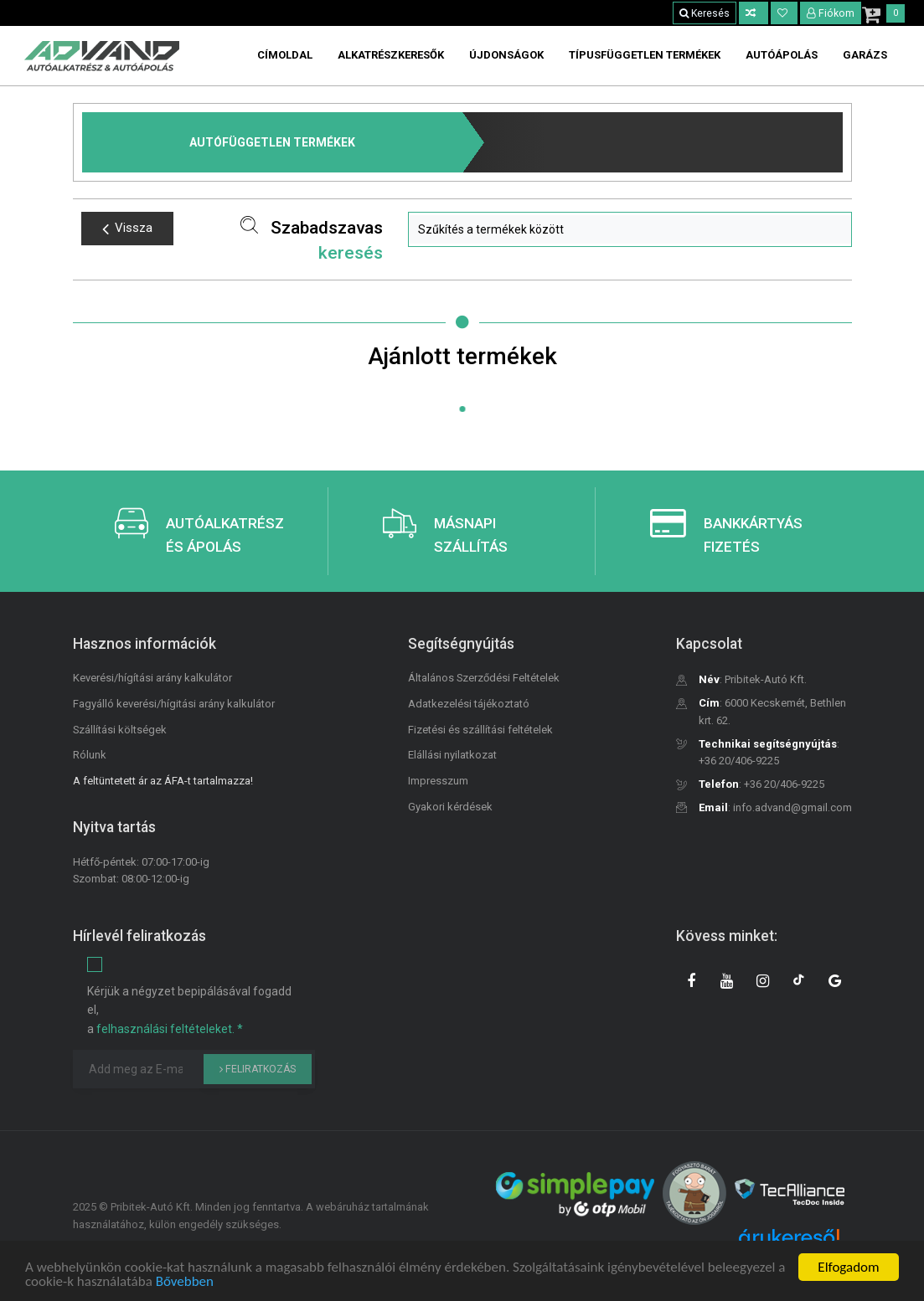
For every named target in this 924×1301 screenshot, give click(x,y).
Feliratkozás (257, 1069)
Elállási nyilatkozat (452, 754)
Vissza (127, 228)
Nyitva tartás (114, 827)
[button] (630, 229)
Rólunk (89, 754)
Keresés (704, 13)
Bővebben (185, 1281)
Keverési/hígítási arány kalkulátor (152, 677)
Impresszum (438, 780)
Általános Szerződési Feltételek (484, 677)
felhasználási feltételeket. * (169, 1029)
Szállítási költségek (120, 729)
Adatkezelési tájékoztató (468, 703)
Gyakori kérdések (450, 806)
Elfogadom (848, 1267)
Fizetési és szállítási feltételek (480, 729)
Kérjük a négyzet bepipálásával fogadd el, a (189, 1010)
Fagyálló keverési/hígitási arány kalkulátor (174, 703)
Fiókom (831, 13)
